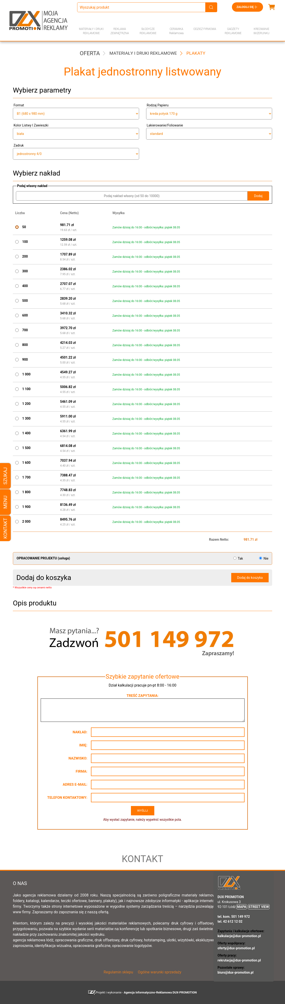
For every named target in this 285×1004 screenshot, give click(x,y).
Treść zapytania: (142, 696)
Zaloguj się (247, 7)
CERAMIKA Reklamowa (176, 31)
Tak (238, 558)
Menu (5, 501)
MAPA (241, 907)
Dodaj (258, 196)
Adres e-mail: (75, 784)
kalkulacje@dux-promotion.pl (239, 936)
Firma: (81, 771)
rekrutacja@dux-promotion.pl (239, 960)
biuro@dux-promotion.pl (236, 972)
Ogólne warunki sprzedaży (159, 972)
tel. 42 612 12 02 (230, 921)
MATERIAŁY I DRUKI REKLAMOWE (91, 31)
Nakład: (80, 732)
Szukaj (5, 475)
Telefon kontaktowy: (67, 797)
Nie (263, 558)
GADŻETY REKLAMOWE (233, 31)
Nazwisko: (78, 758)
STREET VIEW (259, 907)
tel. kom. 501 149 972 (234, 916)
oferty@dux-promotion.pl (236, 948)
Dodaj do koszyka (250, 577)
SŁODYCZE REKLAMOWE (148, 31)
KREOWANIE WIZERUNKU (261, 31)
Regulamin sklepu (118, 972)
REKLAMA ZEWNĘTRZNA (120, 31)
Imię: (83, 745)
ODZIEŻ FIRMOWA (204, 29)
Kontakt (5, 528)
